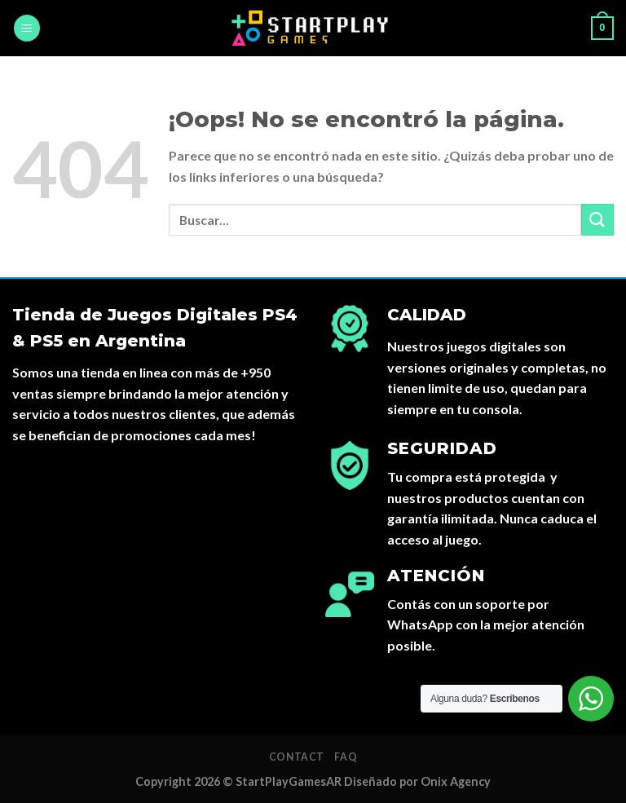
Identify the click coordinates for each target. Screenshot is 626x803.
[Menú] (27, 28)
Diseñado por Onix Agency (417, 781)
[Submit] (597, 220)
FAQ (345, 757)
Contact (296, 757)
